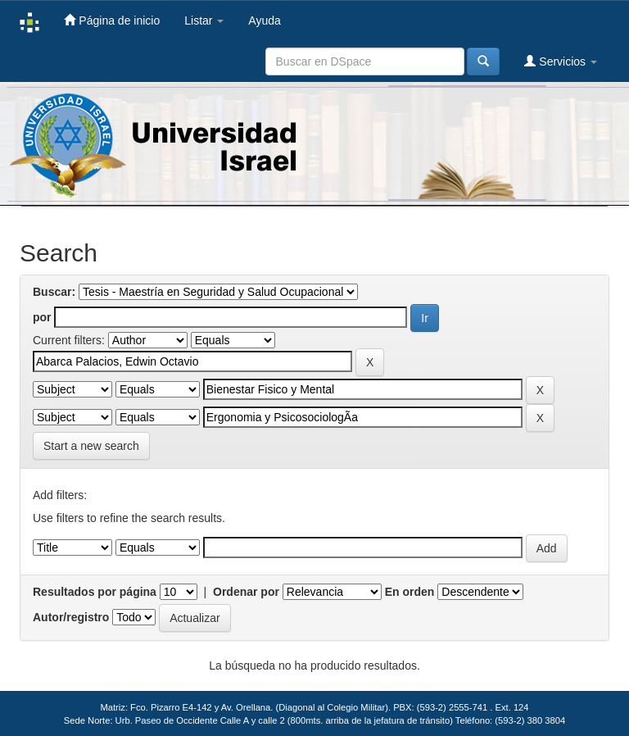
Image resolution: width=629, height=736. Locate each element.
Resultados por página (94, 591)
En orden (410, 591)
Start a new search (91, 445)
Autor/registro (71, 617)
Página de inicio (112, 20)
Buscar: (54, 291)
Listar (204, 20)
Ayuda (264, 20)
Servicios (560, 61)
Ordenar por (246, 591)
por (42, 317)
